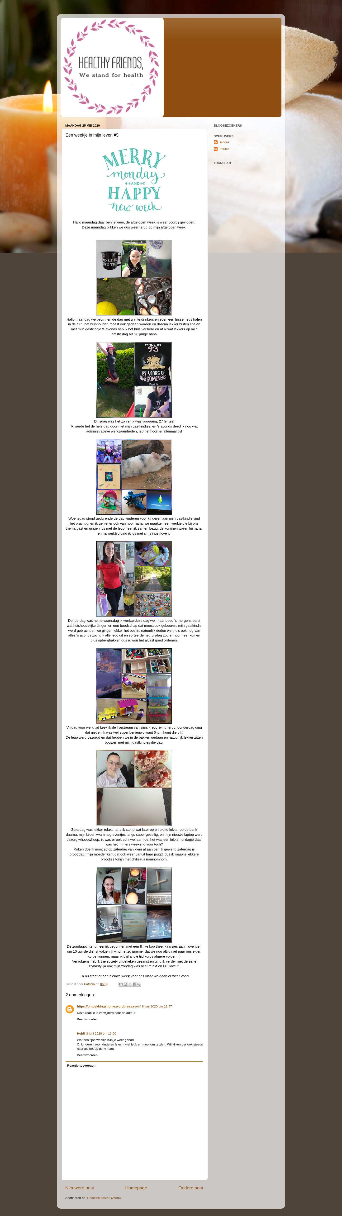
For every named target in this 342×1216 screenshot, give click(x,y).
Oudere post (190, 1187)
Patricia (223, 149)
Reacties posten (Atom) (104, 1198)
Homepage (136, 1187)
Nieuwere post (79, 1187)
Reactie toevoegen (81, 1065)
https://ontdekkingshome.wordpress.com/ (109, 1006)
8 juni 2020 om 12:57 (157, 1006)
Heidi (81, 1033)
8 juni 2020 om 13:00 (101, 1033)
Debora (223, 142)
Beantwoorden (87, 1019)
